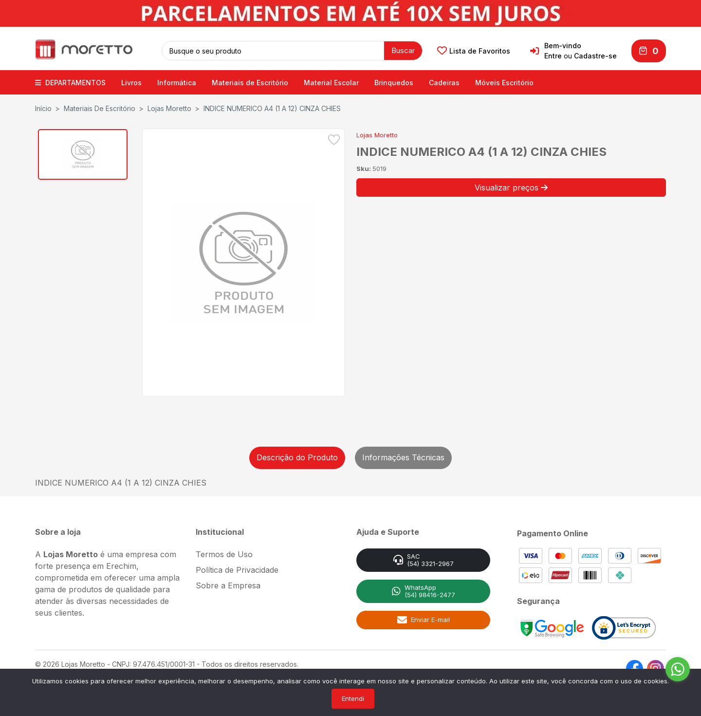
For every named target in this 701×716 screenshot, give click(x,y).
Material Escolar (331, 81)
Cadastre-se (595, 56)
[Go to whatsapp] (677, 669)
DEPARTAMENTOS (70, 81)
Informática (176, 81)
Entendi (353, 698)
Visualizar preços (511, 186)
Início (43, 107)
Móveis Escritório (504, 81)
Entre (553, 56)
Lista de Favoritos (473, 51)
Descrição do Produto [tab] (297, 456)
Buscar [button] (403, 50)
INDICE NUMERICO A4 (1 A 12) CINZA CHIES (272, 107)
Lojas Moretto (169, 107)
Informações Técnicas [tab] (403, 456)
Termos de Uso (224, 553)
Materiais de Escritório (250, 81)
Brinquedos (393, 81)
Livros (131, 81)
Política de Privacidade (237, 569)
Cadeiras (444, 81)
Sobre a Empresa (228, 584)
